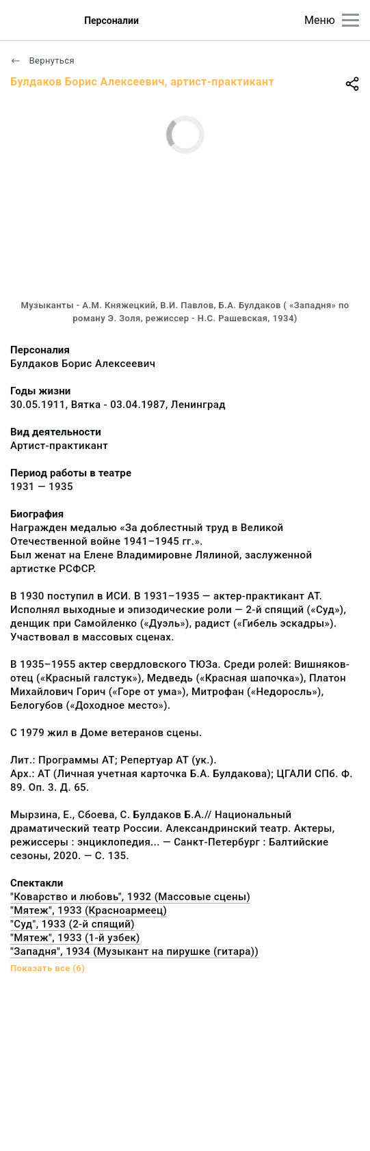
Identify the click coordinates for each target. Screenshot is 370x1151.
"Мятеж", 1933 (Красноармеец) (88, 910)
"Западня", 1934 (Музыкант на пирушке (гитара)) (134, 951)
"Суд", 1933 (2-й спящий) (72, 924)
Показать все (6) (47, 968)
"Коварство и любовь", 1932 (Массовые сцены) (130, 897)
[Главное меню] (350, 20)
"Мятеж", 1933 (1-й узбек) (75, 938)
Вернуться (42, 60)
